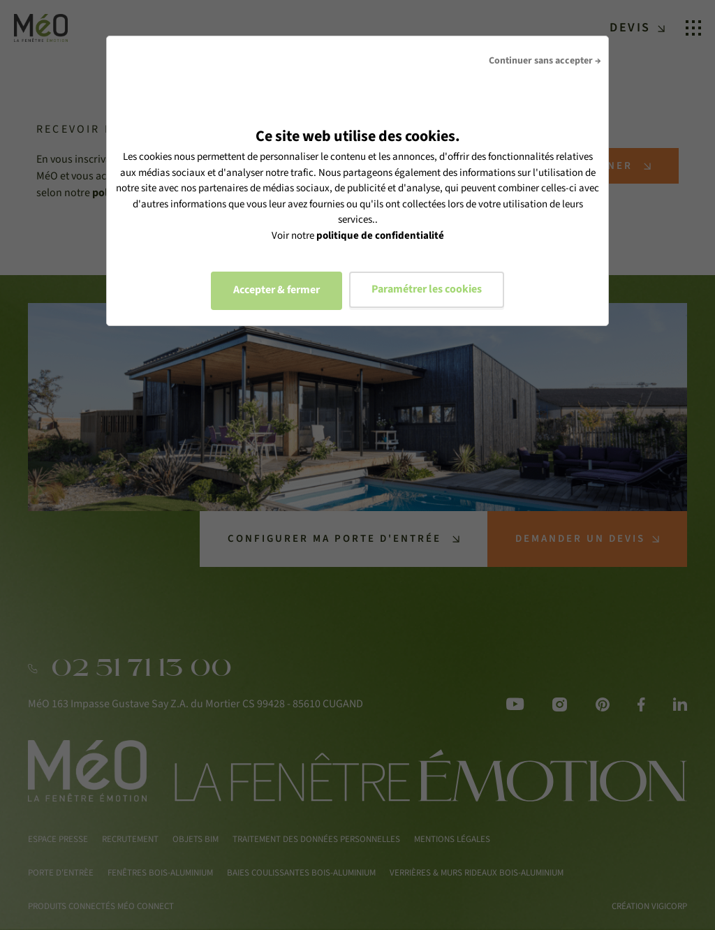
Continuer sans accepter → (545, 61)
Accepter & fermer (276, 289)
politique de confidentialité (380, 235)
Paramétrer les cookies (426, 289)
